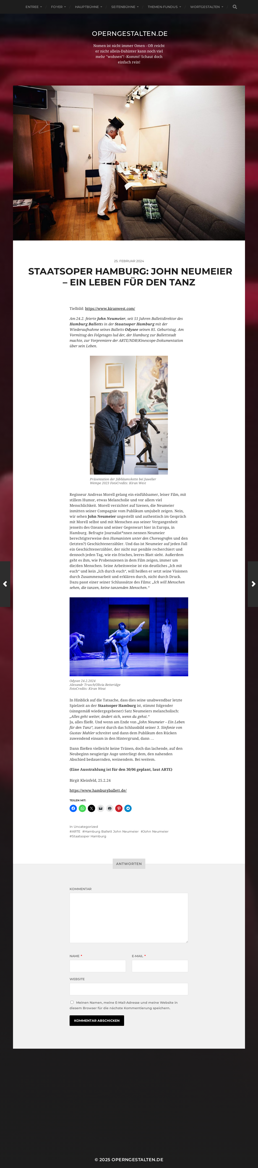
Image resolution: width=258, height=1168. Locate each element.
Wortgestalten (205, 7)
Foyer (57, 7)
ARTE (76, 831)
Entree (32, 7)
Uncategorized (86, 827)
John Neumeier (156, 831)
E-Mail (139, 956)
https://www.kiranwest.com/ (110, 308)
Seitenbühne (123, 7)
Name (76, 956)
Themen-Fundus (163, 7)
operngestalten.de (130, 33)
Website (77, 979)
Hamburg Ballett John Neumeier (112, 831)
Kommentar (80, 889)
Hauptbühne (87, 7)
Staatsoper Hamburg (89, 836)
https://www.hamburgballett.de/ (98, 790)
